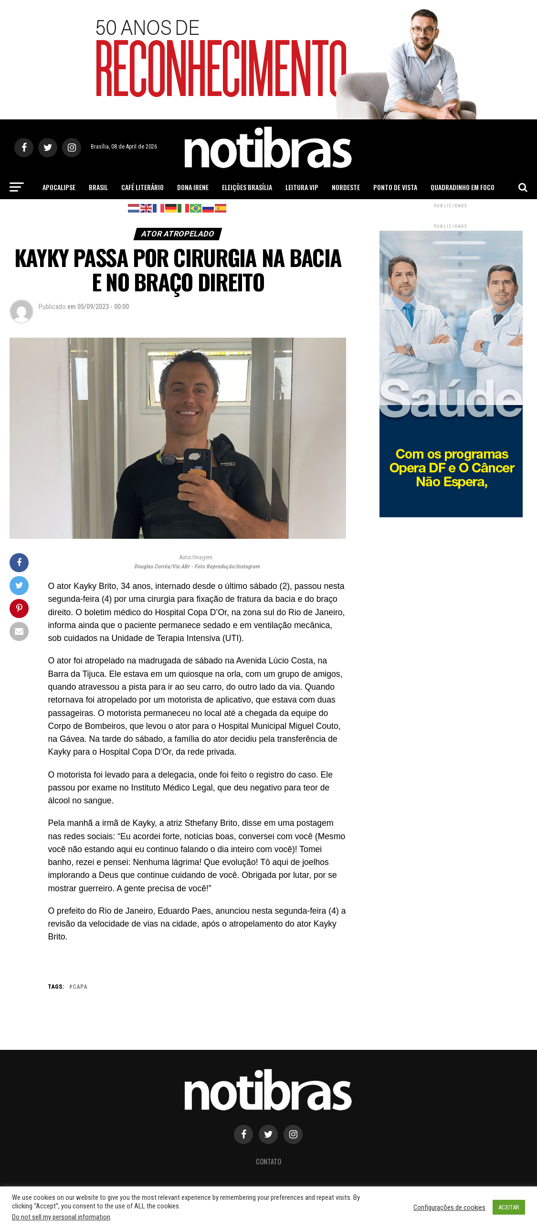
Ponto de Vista (395, 187)
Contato (268, 1161)
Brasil (98, 187)
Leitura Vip (301, 187)
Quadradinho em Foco (463, 187)
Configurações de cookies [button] (449, 1207)
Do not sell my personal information (61, 1217)
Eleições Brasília (247, 187)
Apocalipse (58, 187)
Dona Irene (193, 187)
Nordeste (346, 187)
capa (80, 987)
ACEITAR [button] (508, 1207)
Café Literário (142, 187)
